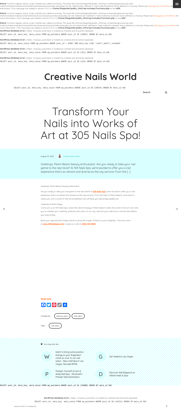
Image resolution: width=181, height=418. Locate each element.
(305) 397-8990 (89, 224)
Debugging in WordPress (159, 6)
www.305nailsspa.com (53, 224)
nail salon (55, 326)
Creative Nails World (90, 76)
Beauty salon (62, 316)
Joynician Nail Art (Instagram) (25, 406)
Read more (46, 299)
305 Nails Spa (99, 191)
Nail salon (78, 316)
